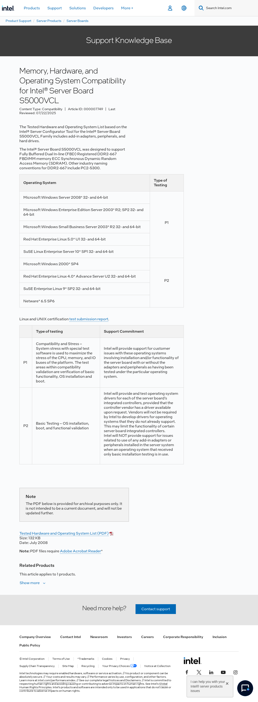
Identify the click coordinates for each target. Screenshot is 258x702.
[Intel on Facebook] (187, 672)
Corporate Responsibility (183, 637)
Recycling (87, 666)
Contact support (155, 609)
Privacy (125, 659)
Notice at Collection (157, 666)
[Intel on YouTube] (223, 672)
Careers (147, 637)
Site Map (68, 666)
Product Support (18, 21)
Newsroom (99, 637)
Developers (103, 8)
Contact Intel (70, 637)
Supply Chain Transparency (37, 666)
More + (127, 8)
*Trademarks (85, 659)
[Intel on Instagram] (235, 672)
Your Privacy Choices (119, 666)
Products (32, 8)
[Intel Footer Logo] (193, 660)
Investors (124, 637)
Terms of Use (61, 659)
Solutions (77, 8)
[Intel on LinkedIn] (211, 672)
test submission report (88, 319)
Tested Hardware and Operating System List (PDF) (64, 533)
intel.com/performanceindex (56, 680)
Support (54, 8)
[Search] (200, 8)
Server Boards (77, 21)
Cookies (107, 659)
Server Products (48, 21)
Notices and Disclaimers (125, 680)
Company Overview (35, 637)
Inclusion (220, 637)
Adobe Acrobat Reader (80, 551)
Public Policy (29, 645)
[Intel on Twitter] (199, 672)
